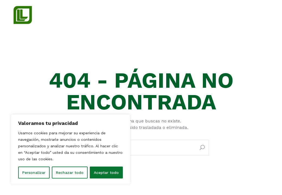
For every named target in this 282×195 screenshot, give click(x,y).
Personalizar (34, 172)
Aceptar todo (106, 172)
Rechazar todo (70, 172)
